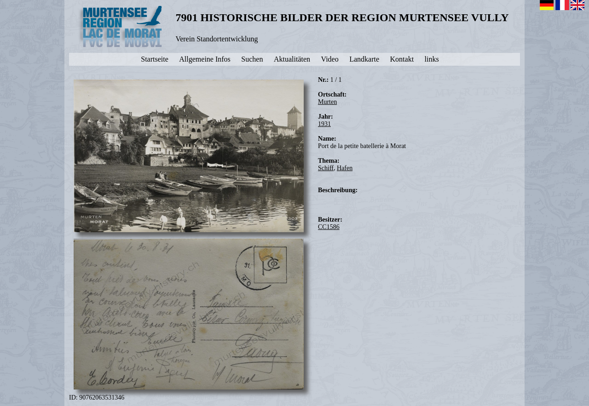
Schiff (326, 168)
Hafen (344, 168)
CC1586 (329, 226)
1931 (324, 123)
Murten (327, 101)
